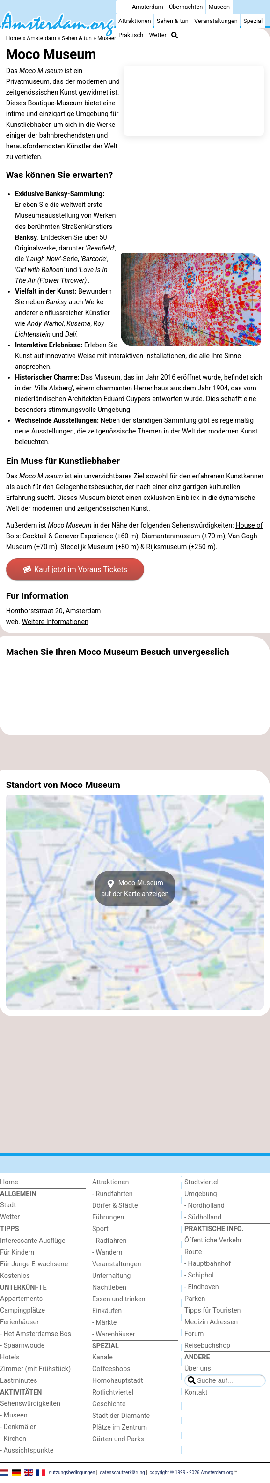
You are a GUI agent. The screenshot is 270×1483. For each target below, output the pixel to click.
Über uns (197, 1369)
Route (193, 1252)
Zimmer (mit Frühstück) (35, 1369)
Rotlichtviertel (112, 1392)
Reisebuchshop (207, 1346)
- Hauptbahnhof (207, 1264)
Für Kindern (17, 1252)
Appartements (21, 1299)
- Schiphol (199, 1275)
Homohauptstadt (117, 1381)
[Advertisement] (135, 752)
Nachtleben (109, 1288)
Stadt (8, 1205)
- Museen (14, 1415)
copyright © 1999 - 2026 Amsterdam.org (192, 1472)
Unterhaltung (111, 1276)
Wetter (157, 34)
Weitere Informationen (55, 622)
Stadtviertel (201, 1182)
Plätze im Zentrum (119, 1428)
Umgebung (200, 1194)
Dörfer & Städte (115, 1206)
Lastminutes (18, 1381)
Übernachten (186, 6)
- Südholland (202, 1217)
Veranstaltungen (216, 20)
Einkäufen (107, 1311)
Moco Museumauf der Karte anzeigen (134, 888)
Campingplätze (22, 1310)
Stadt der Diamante (121, 1416)
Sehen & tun (173, 20)
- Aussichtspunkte (26, 1450)
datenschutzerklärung (122, 1472)
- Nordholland (204, 1206)
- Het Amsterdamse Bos (35, 1334)
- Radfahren (109, 1241)
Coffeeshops (111, 1369)
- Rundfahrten (112, 1194)
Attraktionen (134, 20)
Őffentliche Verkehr (213, 1240)
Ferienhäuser (19, 1322)
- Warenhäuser (113, 1334)
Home (9, 1182)
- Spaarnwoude (22, 1346)
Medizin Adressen (211, 1322)
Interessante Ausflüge (33, 1241)
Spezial (253, 20)
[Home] (122, 7)
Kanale (102, 1357)
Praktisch (130, 34)
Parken (194, 1299)
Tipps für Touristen (212, 1310)
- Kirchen (13, 1439)
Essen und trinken (119, 1299)
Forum (194, 1334)
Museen (219, 6)
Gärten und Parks (118, 1439)
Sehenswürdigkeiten (30, 1404)
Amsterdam (147, 6)
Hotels (10, 1357)
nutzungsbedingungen (72, 1472)
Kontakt (196, 1392)
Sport (100, 1229)
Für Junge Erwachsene (34, 1264)
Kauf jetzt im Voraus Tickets (75, 569)
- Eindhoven (201, 1287)
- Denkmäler (18, 1427)
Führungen (108, 1217)
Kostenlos (15, 1276)
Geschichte (109, 1404)
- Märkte (104, 1323)
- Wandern (107, 1252)
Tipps (9, 1229)
